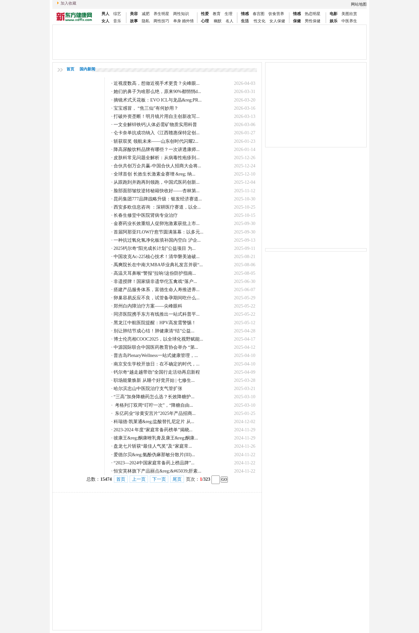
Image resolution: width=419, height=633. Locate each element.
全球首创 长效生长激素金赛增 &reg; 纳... (154, 174)
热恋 (309, 13)
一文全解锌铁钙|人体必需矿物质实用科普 (155, 124)
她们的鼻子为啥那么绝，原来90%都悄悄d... (157, 91)
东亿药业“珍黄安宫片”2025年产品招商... (154, 413)
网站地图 (359, 4)
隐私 (146, 21)
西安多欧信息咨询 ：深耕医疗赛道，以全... (157, 207)
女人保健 (277, 21)
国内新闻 (87, 69)
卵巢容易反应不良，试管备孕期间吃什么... (157, 297)
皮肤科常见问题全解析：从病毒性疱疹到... (157, 157)
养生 (157, 13)
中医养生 (349, 21)
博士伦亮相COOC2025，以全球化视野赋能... (158, 339)
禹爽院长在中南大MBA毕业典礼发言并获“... (158, 264)
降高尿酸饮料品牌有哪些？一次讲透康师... (157, 149)
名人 (229, 21)
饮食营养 (276, 13)
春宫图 (258, 13)
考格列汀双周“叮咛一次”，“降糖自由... (153, 405)
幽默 (218, 21)
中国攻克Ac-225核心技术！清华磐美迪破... (157, 256)
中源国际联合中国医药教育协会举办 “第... (156, 347)
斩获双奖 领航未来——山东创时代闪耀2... (156, 141)
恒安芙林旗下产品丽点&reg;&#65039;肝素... (157, 471)
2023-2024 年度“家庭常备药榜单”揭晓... (153, 429)
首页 (70, 69)
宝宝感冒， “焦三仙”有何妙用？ (146, 108)
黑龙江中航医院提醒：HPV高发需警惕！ (155, 322)
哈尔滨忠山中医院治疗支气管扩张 (148, 388)
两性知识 (181, 13)
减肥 (146, 13)
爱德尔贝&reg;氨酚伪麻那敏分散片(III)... (154, 454)
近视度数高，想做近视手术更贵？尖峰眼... (157, 83)
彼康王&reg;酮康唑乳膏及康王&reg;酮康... (156, 438)
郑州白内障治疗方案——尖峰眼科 (148, 306)
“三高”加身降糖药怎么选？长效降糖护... (154, 396)
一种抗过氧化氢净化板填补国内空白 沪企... (157, 240)
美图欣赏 (349, 13)
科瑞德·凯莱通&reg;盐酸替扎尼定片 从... (154, 421)
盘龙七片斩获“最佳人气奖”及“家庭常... (153, 446)
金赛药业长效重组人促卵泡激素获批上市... (157, 223)
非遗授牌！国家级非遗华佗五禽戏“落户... (155, 281)
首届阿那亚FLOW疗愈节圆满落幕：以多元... (158, 232)
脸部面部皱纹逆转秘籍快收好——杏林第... (157, 190)
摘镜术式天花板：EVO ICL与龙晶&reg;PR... (158, 100)
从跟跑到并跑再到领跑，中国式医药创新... (157, 182)
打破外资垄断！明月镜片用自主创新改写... (157, 116)
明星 (165, 13)
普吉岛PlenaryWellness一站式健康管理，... (156, 355)
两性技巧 (161, 21)
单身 (177, 21)
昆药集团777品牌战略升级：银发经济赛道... (158, 198)
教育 (217, 13)
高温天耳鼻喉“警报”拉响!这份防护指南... (155, 273)
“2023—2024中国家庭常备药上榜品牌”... (154, 462)
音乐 (117, 21)
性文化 (259, 21)
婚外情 (188, 21)
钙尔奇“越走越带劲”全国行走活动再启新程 (157, 372)
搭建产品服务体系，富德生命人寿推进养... (157, 289)
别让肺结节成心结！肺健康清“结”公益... (154, 330)
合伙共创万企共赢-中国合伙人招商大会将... (157, 165)
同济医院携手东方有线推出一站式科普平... (157, 314)
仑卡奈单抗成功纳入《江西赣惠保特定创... (157, 132)
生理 (228, 13)
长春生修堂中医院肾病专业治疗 (146, 215)
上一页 (139, 479)
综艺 (117, 13)
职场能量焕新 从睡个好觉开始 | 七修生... (154, 380)
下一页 (159, 479)
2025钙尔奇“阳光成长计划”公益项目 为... (154, 248)
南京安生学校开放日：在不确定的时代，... (157, 364)
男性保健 (312, 21)
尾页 (177, 479)
